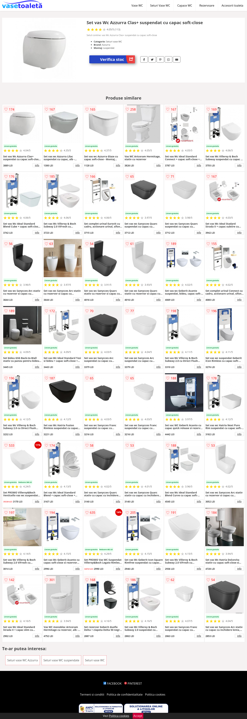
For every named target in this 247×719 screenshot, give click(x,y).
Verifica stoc (117, 59)
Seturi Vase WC (160, 5)
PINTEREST (133, 683)
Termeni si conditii (92, 694)
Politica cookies (155, 694)
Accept (138, 716)
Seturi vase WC (95, 660)
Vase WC (137, 5)
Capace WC (184, 5)
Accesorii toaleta (232, 5)
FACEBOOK (112, 683)
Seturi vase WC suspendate (61, 660)
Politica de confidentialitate (125, 694)
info (37, 165)
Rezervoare (206, 5)
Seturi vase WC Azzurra (22, 660)
